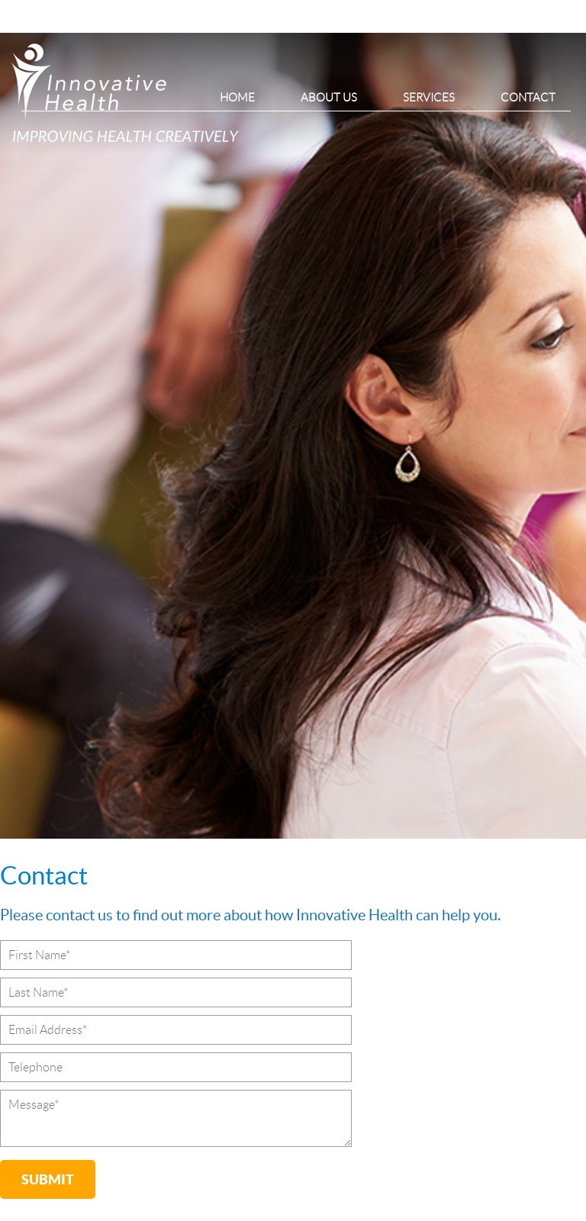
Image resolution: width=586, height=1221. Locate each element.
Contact (528, 98)
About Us (329, 98)
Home (237, 98)
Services (429, 98)
